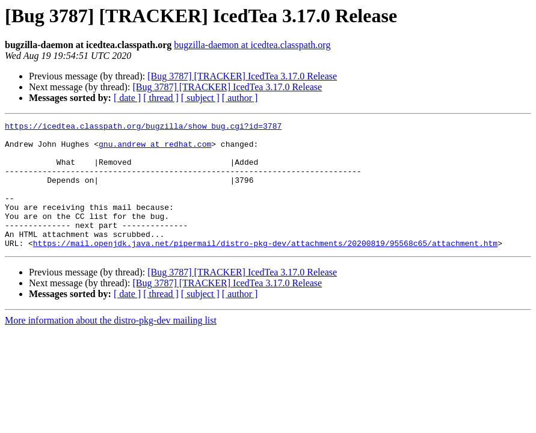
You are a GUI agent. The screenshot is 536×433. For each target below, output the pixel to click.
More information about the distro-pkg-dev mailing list (111, 345)
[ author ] (240, 98)
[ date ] (127, 98)
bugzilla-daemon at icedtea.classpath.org (252, 45)
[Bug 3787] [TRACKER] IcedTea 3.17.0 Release (242, 76)
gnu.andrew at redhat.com (155, 149)
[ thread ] (161, 98)
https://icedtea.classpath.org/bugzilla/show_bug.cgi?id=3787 (143, 127)
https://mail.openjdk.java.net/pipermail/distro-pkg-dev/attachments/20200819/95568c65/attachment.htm (265, 268)
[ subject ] (200, 98)
